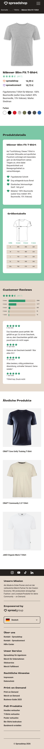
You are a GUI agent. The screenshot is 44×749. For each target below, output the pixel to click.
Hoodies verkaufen (12, 710)
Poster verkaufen (11, 718)
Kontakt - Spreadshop (13, 637)
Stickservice (9, 663)
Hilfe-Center (9, 644)
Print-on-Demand (11, 692)
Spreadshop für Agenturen (15, 655)
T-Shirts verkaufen (11, 714)
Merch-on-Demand (12, 696)
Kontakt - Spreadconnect (14, 640)
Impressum (8, 677)
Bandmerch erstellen (12, 725)
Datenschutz (9, 681)
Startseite (4, 10)
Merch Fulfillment (11, 666)
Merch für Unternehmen (14, 659)
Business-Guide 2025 (13, 699)
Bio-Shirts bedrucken (13, 722)
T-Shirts (16, 10)
